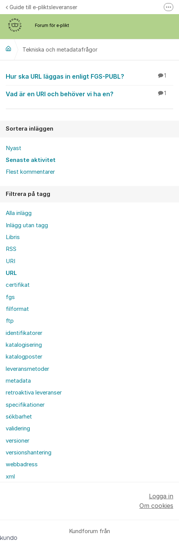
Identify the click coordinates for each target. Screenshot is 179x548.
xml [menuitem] (10, 476)
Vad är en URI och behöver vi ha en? (89, 93)
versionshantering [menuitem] (28, 452)
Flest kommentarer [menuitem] (30, 171)
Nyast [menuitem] (13, 148)
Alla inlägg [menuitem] (19, 213)
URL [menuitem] (11, 273)
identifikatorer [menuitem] (24, 333)
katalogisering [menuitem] (24, 344)
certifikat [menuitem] (18, 284)
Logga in (161, 496)
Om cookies (156, 505)
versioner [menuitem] (17, 440)
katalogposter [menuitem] (24, 356)
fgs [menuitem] (10, 297)
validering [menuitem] (18, 428)
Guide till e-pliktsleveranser (41, 7)
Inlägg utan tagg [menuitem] (27, 225)
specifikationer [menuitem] (25, 404)
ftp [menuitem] (10, 320)
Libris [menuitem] (13, 237)
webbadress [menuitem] (22, 464)
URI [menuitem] (10, 261)
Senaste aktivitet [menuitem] (31, 160)
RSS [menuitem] (11, 249)
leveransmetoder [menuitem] (27, 368)
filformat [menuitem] (17, 309)
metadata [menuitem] (18, 380)
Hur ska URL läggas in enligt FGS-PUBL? (89, 76)
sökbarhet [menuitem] (19, 416)
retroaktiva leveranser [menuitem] (34, 392)
